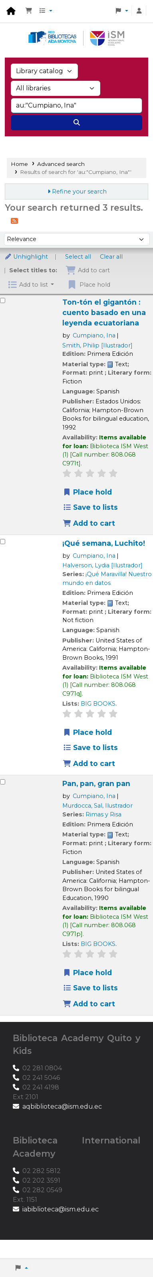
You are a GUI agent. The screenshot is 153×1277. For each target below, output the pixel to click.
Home (19, 164)
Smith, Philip (97, 345)
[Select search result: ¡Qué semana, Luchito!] (2, 541)
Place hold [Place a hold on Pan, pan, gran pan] (87, 972)
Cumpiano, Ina (94, 335)
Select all (78, 256)
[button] (29, 11)
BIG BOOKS (98, 703)
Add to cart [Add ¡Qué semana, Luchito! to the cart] (89, 763)
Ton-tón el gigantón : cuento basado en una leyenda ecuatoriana (104, 312)
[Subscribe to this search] (14, 220)
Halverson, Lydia (102, 565)
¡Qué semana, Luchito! (103, 543)
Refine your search (79, 191)
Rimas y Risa (103, 814)
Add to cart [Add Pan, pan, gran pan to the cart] (89, 1004)
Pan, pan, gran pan (96, 783)
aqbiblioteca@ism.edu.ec (62, 1106)
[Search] (76, 122)
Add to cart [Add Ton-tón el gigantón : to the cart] (89, 523)
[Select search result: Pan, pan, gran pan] (2, 781)
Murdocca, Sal (97, 805)
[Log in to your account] (139, 11)
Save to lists (90, 507)
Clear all (111, 256)
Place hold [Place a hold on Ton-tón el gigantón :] (87, 492)
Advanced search (40, 141)
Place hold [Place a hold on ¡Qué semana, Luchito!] (87, 732)
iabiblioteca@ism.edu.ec (60, 1209)
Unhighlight (26, 256)
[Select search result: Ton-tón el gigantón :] (2, 300)
